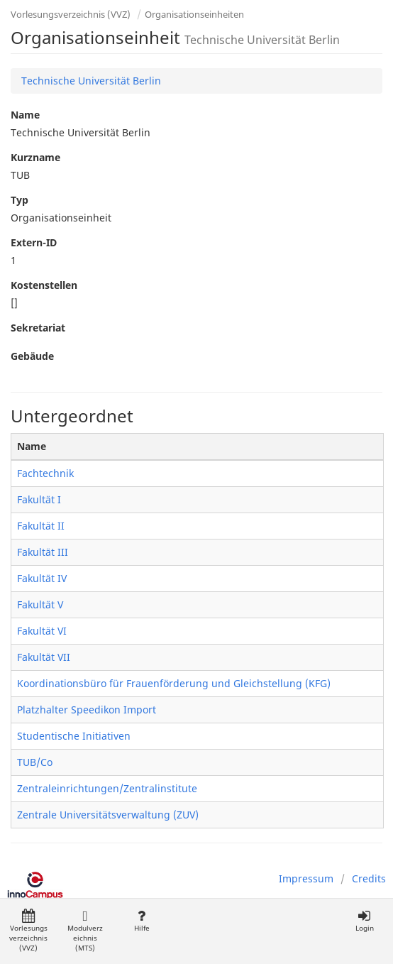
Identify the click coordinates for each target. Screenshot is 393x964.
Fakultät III (42, 552)
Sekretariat (38, 327)
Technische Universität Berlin (91, 80)
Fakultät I (39, 499)
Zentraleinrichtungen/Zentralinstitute (107, 788)
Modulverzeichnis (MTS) (85, 931)
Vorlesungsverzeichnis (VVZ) (71, 14)
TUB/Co (34, 762)
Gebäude (32, 356)
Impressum (306, 878)
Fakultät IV (42, 578)
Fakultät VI (42, 630)
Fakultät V (40, 604)
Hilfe (141, 921)
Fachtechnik (45, 473)
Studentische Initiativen (74, 736)
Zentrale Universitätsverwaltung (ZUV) (108, 814)
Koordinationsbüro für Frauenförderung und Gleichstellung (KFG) (174, 683)
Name (25, 114)
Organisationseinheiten (194, 14)
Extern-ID (34, 242)
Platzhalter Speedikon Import (86, 709)
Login (364, 921)
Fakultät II (41, 525)
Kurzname (35, 157)
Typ (19, 200)
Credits (369, 878)
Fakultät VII (43, 657)
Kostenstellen (44, 285)
